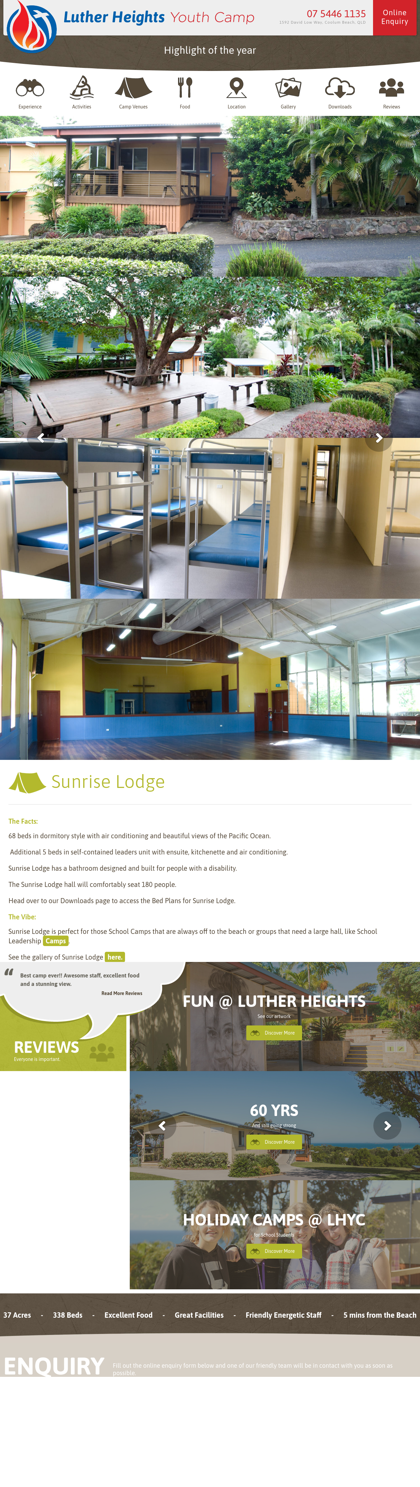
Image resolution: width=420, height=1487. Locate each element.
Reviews (391, 92)
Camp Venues (133, 92)
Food (185, 92)
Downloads (340, 92)
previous (162, 1126)
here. (114, 957)
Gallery (288, 92)
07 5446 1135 (336, 13)
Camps (56, 941)
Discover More (280, 1033)
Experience (30, 92)
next (387, 1126)
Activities (81, 92)
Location (237, 92)
